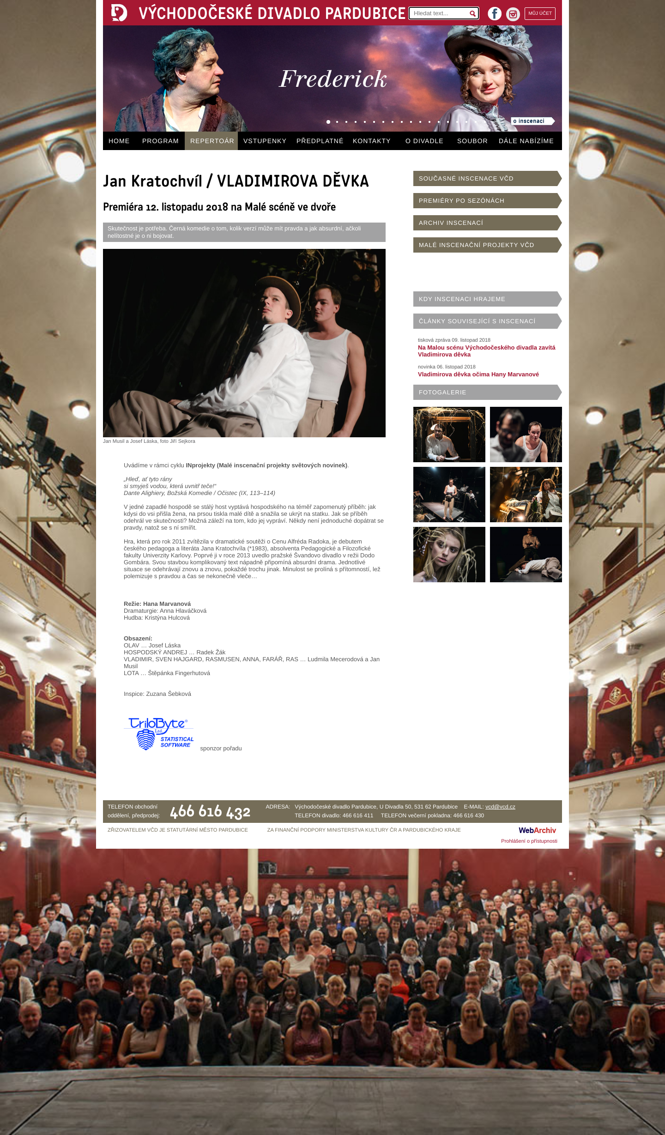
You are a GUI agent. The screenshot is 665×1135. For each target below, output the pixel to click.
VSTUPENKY (265, 141)
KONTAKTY (372, 141)
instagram (513, 14)
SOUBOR (472, 141)
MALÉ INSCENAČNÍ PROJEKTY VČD (476, 244)
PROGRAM (160, 141)
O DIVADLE (424, 141)
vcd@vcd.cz (500, 806)
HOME (119, 141)
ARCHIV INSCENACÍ (451, 222)
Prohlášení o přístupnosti (529, 841)
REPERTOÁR (212, 141)
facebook (495, 11)
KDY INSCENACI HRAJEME (462, 299)
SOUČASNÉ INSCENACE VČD (466, 178)
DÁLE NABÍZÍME (526, 141)
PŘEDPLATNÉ (320, 141)
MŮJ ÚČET (540, 13)
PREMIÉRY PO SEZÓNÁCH (462, 200)
